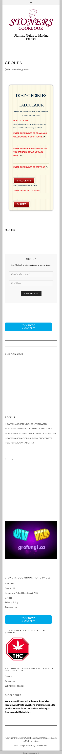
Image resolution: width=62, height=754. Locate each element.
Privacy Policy (11, 602)
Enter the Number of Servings (30, 167)
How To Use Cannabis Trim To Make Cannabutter (30, 433)
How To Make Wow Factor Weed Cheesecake (28, 428)
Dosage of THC (21, 121)
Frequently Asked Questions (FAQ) (21, 593)
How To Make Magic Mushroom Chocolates (28, 438)
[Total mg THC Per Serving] (31, 196)
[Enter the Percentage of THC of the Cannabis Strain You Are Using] (31, 161)
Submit (21, 204)
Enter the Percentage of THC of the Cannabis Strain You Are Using (30, 152)
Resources (10, 681)
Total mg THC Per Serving (26, 191)
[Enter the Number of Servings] (31, 172)
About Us (9, 583)
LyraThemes (41, 745)
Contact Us (10, 588)
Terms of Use (11, 607)
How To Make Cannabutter (19, 443)
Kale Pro (28, 745)
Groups (8, 597)
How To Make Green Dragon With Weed (26, 424)
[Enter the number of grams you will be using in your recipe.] (31, 142)
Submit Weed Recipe (14, 685)
